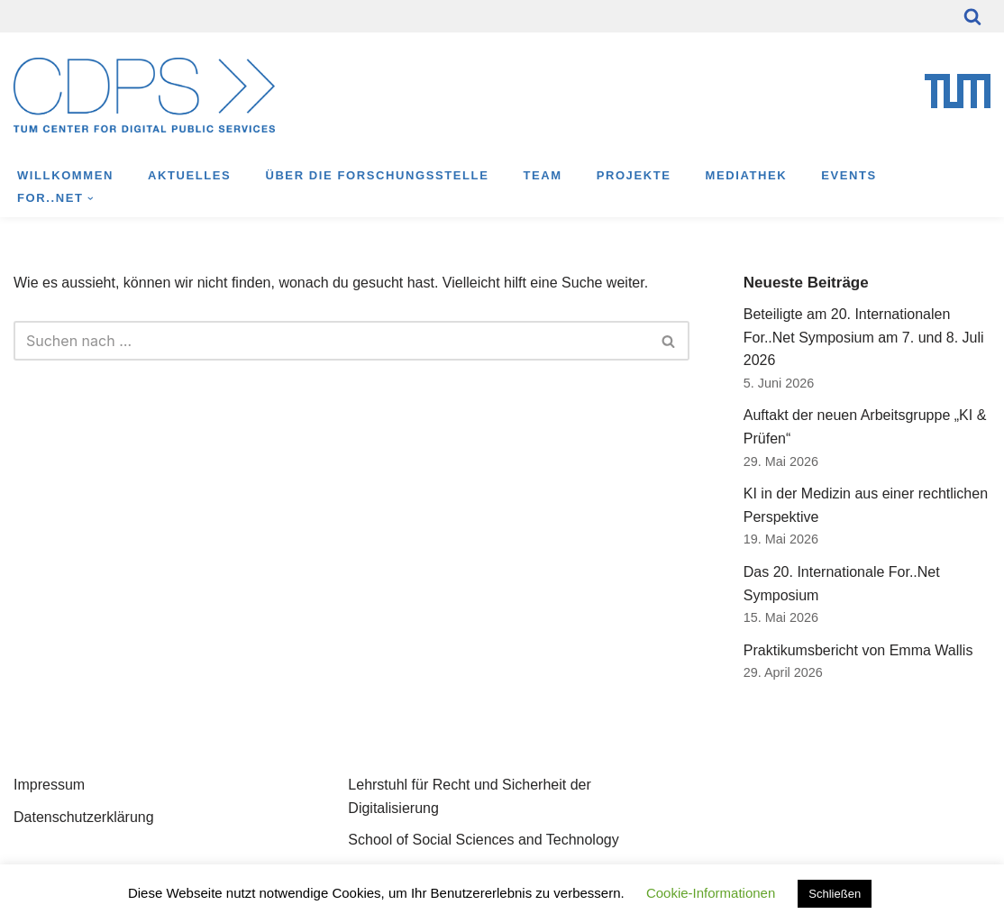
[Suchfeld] (972, 16)
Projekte (634, 175)
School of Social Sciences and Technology (483, 839)
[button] (90, 199)
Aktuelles (189, 175)
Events (849, 175)
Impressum (49, 784)
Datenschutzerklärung (84, 817)
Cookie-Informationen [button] (710, 892)
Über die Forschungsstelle (376, 175)
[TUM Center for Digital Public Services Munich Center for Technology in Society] (144, 95)
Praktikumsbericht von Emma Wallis (858, 650)
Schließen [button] (834, 893)
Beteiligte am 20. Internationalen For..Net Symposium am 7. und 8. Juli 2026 (864, 337)
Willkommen (65, 175)
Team (542, 175)
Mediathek (747, 175)
